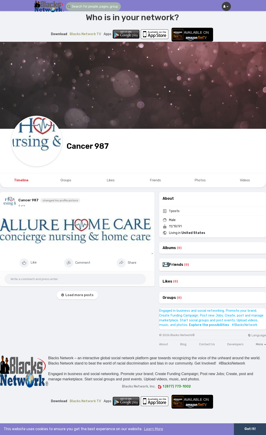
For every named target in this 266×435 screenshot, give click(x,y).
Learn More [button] (153, 429)
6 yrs (21, 205)
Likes (167, 281)
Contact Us (207, 344)
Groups (169, 298)
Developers (235, 344)
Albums (169, 248)
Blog (183, 344)
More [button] (261, 344)
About (163, 344)
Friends (176, 265)
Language (257, 335)
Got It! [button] (249, 429)
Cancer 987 (87, 146)
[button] (93, 6)
